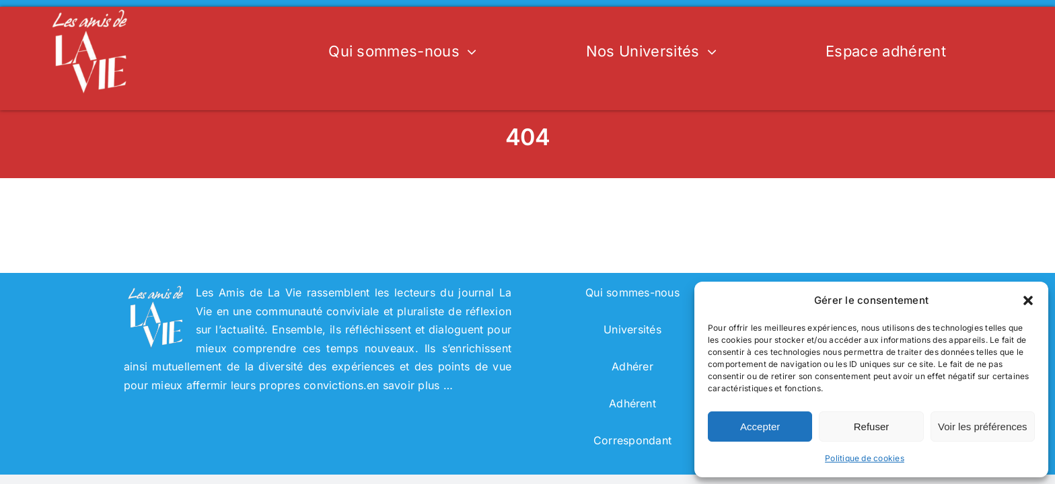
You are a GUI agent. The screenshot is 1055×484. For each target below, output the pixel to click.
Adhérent (632, 403)
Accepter (760, 426)
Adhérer (632, 366)
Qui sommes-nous (632, 292)
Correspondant (632, 440)
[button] (1028, 300)
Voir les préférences (982, 426)
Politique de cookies (864, 458)
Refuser (871, 426)
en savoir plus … (410, 385)
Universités (632, 329)
